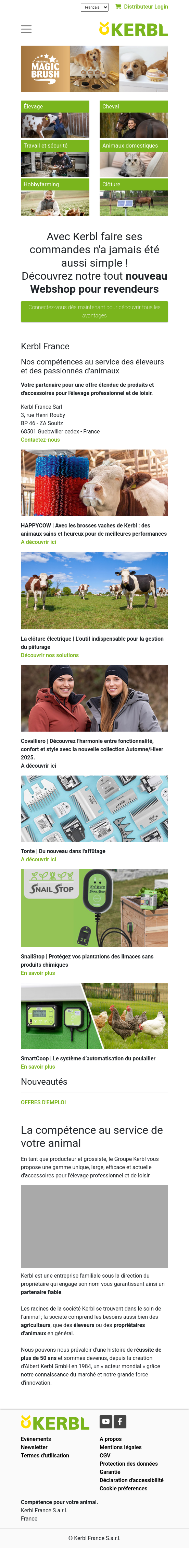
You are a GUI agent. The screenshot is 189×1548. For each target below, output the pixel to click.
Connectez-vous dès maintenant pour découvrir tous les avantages (94, 311)
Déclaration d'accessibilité (132, 1480)
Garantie (110, 1472)
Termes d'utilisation (45, 1455)
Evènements (36, 1439)
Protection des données (129, 1463)
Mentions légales (121, 1447)
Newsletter (34, 1447)
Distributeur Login (141, 6)
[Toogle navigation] (26, 28)
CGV (105, 1455)
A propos (111, 1439)
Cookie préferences (123, 1488)
